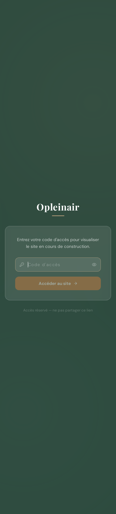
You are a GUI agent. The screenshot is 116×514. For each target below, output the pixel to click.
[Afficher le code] (94, 264)
